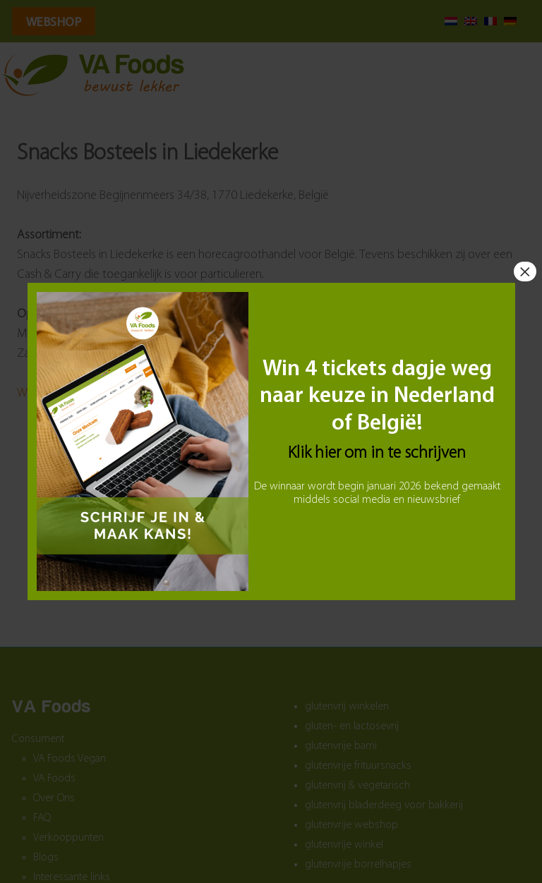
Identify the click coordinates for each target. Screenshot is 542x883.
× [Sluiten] (525, 271)
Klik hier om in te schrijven (377, 453)
